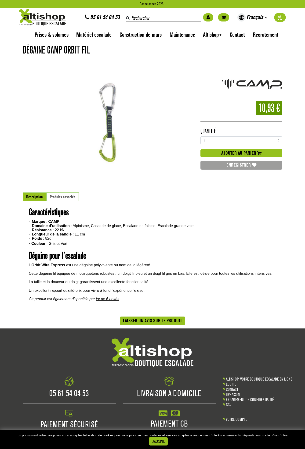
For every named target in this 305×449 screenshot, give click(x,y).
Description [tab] (34, 197)
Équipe (231, 384)
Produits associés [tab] (62, 197)
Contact (237, 34)
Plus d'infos (280, 435)
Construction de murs (141, 34)
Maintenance (182, 34)
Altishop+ (212, 34)
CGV (228, 404)
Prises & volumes (52, 34)
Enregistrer (241, 165)
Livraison (233, 394)
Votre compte (236, 419)
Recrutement (265, 34)
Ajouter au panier (241, 153)
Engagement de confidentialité (250, 399)
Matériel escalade (94, 34)
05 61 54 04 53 (102, 17)
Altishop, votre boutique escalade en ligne (259, 379)
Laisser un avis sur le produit (152, 320)
